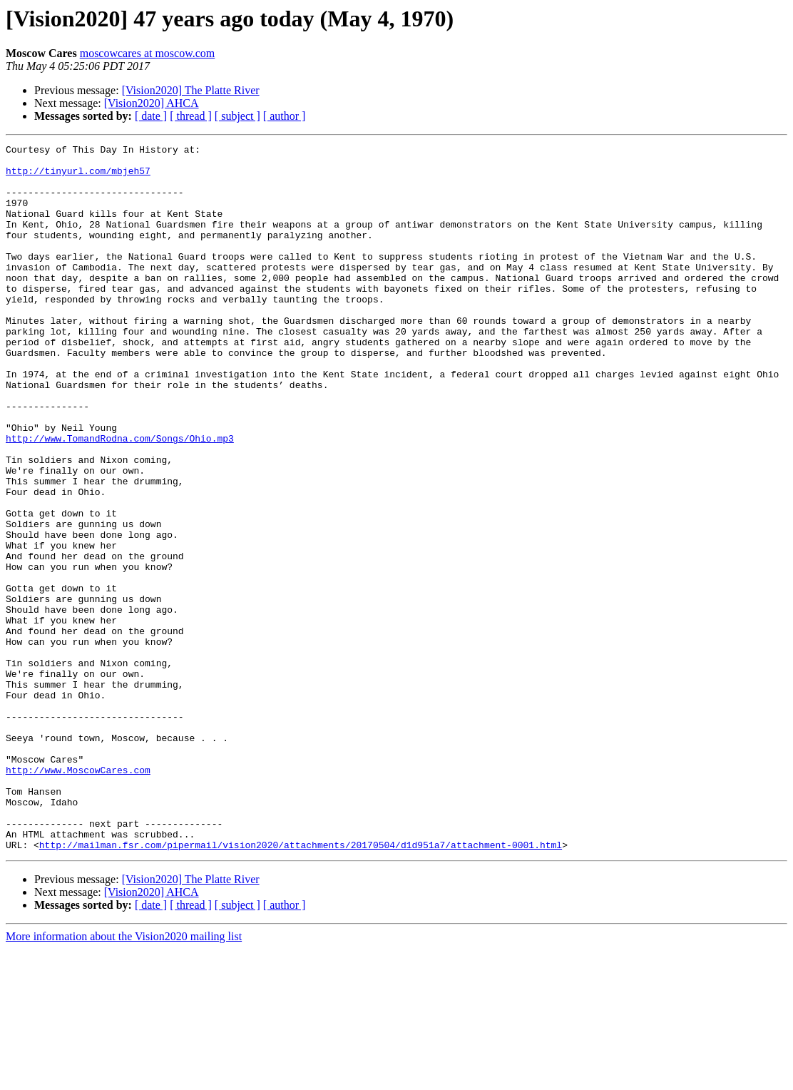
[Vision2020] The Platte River (191, 90)
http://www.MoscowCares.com (78, 896)
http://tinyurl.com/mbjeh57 (78, 176)
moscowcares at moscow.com (147, 53)
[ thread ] (191, 116)
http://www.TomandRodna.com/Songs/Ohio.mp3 (120, 497)
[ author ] (284, 116)
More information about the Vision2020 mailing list (124, 1077)
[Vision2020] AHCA (151, 103)
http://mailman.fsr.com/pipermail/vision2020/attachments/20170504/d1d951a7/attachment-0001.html (300, 985)
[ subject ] (237, 116)
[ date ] (151, 116)
